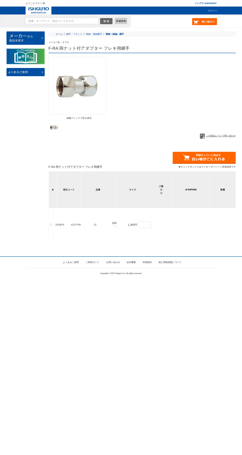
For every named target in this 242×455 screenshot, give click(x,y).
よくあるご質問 (71, 438)
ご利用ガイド (92, 438)
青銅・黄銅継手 (94, 34)
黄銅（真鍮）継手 (115, 34)
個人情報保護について (170, 438)
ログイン (212, 10)
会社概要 (131, 438)
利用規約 (147, 438)
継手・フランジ (74, 34)
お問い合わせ (113, 438)
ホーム (59, 34)
